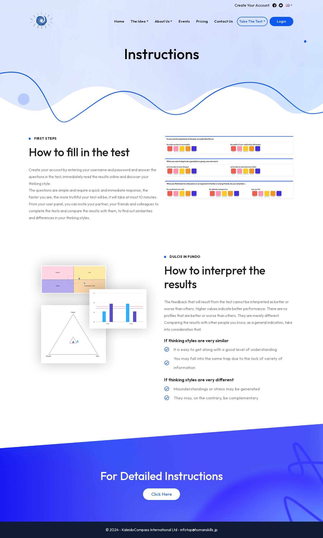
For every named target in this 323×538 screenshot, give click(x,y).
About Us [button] (162, 21)
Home (120, 21)
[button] (289, 5)
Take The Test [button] (250, 21)
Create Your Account (252, 5)
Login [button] (281, 21)
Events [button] (184, 21)
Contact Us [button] (223, 21)
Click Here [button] (161, 494)
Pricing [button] (202, 21)
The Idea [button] (138, 21)
